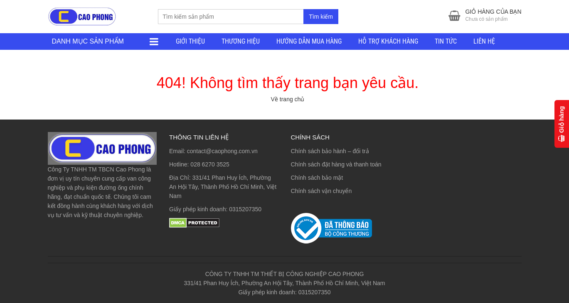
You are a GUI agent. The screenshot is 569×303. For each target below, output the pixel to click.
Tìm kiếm (321, 16)
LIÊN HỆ (484, 41)
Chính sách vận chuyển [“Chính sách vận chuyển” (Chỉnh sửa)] (321, 191)
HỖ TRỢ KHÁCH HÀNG (388, 41)
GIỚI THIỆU (190, 41)
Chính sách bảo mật (317, 177)
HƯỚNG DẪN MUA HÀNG (309, 41)
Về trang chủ (288, 99)
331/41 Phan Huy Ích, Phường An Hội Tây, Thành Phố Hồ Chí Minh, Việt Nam (222, 186)
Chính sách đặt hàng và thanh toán (336, 164)
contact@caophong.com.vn (222, 151)
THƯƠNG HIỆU (241, 41)
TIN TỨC (446, 41)
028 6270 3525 (209, 164)
